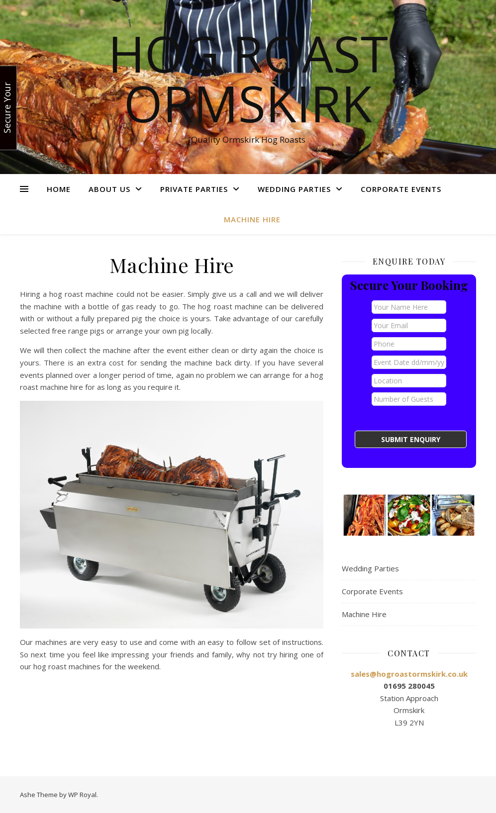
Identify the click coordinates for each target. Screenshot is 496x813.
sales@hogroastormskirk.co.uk (409, 674)
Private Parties (194, 189)
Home (59, 189)
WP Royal (82, 794)
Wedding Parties (294, 189)
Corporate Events (401, 189)
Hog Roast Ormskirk (248, 78)
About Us (109, 189)
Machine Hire (252, 219)
